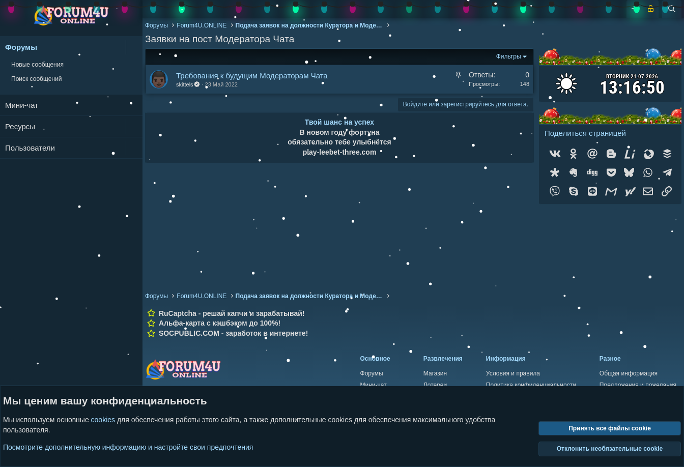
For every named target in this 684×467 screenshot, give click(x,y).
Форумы (21, 47)
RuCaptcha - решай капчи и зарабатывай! (232, 313)
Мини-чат (21, 105)
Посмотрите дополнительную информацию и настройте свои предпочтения (128, 447)
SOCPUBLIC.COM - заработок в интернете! (233, 333)
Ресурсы (20, 126)
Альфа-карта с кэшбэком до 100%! (219, 323)
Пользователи (30, 147)
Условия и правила (513, 373)
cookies (103, 420)
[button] (134, 47)
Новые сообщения (37, 64)
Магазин (435, 373)
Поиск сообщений (36, 78)
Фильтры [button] (508, 56)
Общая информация (629, 373)
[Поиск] (671, 9)
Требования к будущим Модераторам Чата (252, 75)
